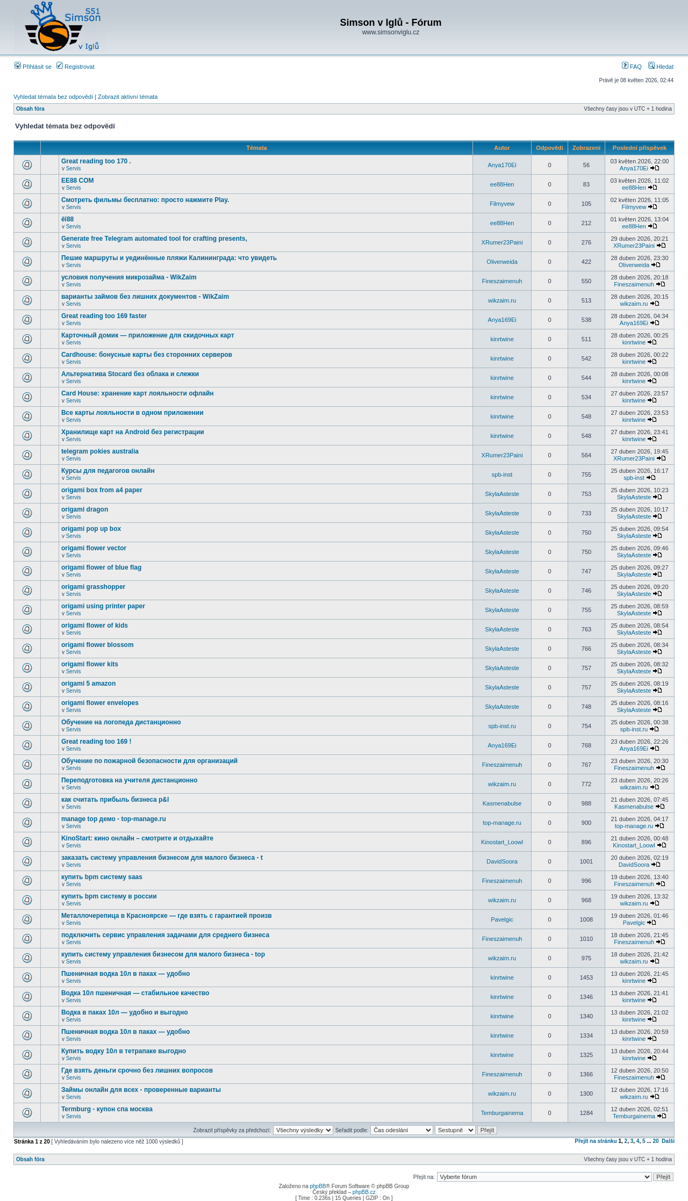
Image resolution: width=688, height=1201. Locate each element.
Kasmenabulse (502, 803)
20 (655, 1141)
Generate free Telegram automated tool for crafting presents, (154, 238)
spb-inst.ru (501, 726)
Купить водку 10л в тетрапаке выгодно (123, 1051)
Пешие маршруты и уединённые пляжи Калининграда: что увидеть (169, 258)
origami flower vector (93, 548)
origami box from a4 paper (101, 490)
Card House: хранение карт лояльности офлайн (137, 393)
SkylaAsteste (502, 494)
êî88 (67, 219)
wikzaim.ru (502, 300)
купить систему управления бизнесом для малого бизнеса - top (163, 954)
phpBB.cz (364, 1192)
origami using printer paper (103, 606)
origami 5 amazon (88, 683)
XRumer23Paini (502, 242)
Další (668, 1141)
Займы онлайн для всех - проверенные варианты (141, 1090)
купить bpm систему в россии (109, 896)
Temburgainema (502, 1113)
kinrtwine (501, 339)
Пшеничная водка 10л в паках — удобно (125, 973)
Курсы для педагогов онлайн (108, 470)
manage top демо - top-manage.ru (113, 819)
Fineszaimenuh (502, 281)
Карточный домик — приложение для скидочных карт (147, 335)
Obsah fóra (30, 109)
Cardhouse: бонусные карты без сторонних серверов (146, 354)
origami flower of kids (94, 625)
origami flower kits (89, 664)
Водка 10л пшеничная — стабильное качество (135, 993)
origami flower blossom (97, 645)
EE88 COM (77, 180)
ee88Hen (502, 184)
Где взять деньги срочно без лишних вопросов (137, 1070)
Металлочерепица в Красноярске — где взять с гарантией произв (166, 915)
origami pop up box (91, 529)
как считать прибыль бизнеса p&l (115, 799)
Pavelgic (502, 919)
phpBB (318, 1186)
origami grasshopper (93, 587)
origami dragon (84, 509)
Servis (73, 168)
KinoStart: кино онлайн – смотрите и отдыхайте (137, 838)
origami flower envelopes (100, 703)
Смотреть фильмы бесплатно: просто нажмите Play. (145, 200)
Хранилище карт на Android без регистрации (132, 432)
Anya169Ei (502, 320)
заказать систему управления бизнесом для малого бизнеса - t (162, 857)
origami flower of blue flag (101, 567)
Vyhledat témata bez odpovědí (53, 97)
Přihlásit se (33, 66)
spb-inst (502, 474)
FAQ (632, 66)
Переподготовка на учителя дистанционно (129, 780)
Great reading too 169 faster (104, 316)
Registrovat (75, 66)
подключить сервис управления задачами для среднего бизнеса (165, 935)
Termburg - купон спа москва (107, 1109)
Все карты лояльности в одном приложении (132, 412)
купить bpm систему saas (101, 877)
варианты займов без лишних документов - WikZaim (145, 296)
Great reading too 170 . (96, 161)
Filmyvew (502, 203)
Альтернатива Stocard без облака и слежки (130, 374)
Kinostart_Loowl (502, 842)
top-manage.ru (502, 822)
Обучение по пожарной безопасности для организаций (149, 761)
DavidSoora (501, 861)
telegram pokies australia (100, 451)
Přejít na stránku (596, 1141)
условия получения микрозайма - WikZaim (129, 277)
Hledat (660, 66)
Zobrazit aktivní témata (127, 97)
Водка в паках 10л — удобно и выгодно (124, 1012)
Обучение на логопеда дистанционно (121, 722)
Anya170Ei (502, 165)
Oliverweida (501, 261)
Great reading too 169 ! (96, 741)
